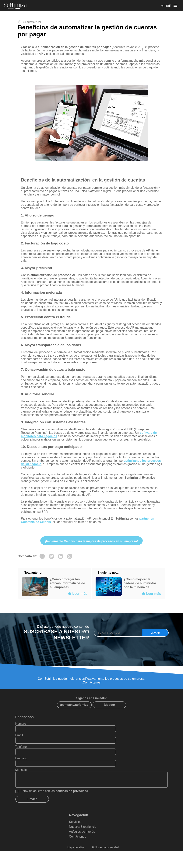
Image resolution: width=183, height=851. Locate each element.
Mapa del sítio (75, 837)
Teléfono (27, 748)
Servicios (84, 811)
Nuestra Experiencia (91, 816)
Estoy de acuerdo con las (60, 781)
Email (98, 736)
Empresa (100, 748)
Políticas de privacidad (105, 837)
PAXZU (136, 846)
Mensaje (27, 759)
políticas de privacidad (78, 781)
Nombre (26, 736)
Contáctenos (86, 826)
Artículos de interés (91, 821)
